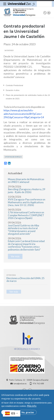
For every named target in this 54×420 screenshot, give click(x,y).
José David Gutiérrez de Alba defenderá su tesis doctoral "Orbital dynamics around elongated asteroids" (23, 229)
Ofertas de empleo (13, 157)
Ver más (15, 256)
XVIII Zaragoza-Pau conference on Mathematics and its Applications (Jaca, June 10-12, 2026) (26, 202)
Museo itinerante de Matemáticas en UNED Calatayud (26, 181)
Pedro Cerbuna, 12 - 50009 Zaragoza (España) (28, 380)
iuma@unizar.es (20, 383)
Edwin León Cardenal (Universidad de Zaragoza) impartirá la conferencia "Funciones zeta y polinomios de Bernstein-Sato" (26, 245)
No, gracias (27, 413)
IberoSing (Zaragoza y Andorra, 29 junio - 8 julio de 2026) (26, 191)
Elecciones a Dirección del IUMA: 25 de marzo (25, 280)
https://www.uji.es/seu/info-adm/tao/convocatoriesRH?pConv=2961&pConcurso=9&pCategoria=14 (24, 114)
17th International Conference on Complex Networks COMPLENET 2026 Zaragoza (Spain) (26, 215)
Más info (31, 407)
